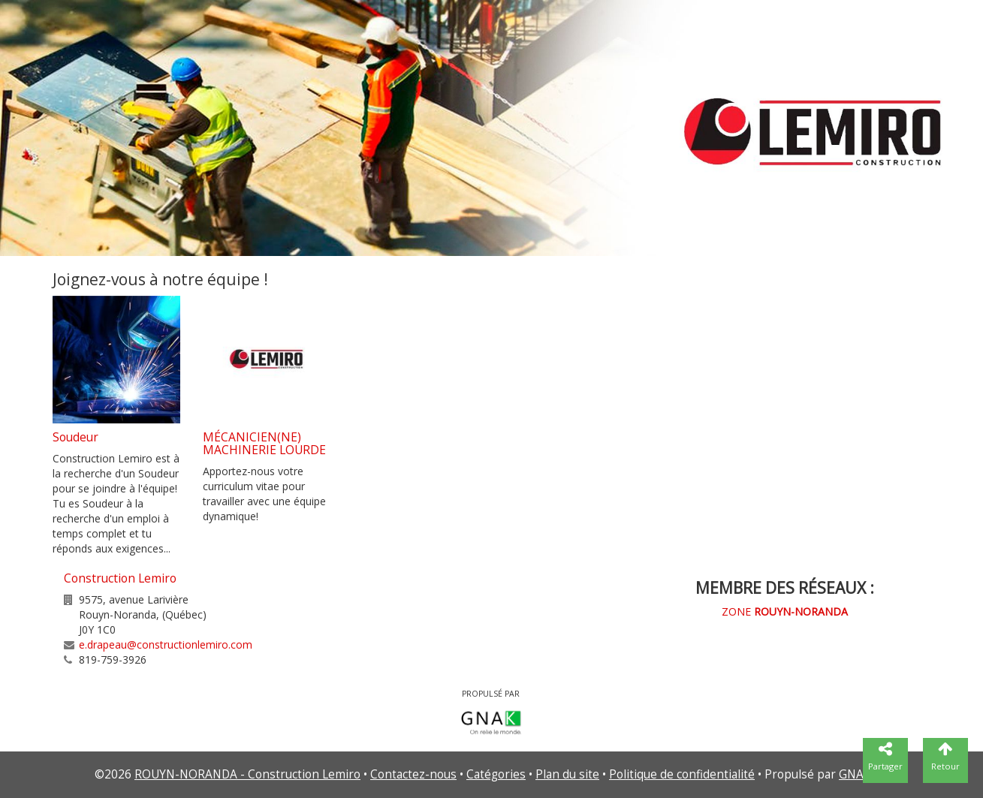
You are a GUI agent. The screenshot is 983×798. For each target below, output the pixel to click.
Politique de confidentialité (682, 774)
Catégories (496, 774)
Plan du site (567, 774)
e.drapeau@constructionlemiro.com (165, 644)
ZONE (785, 611)
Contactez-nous (413, 774)
